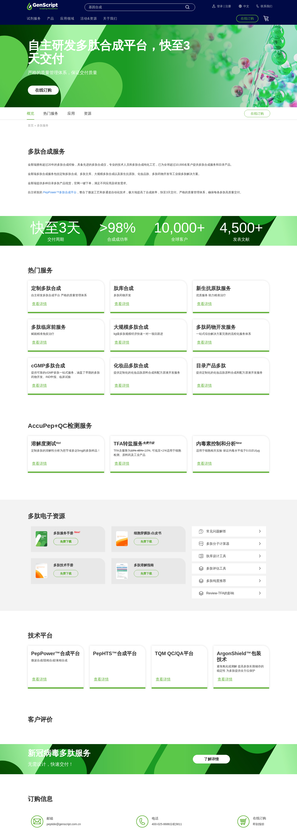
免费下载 (66, 541)
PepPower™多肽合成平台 (60, 192)
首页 (31, 125)
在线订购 (43, 90)
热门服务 (50, 113)
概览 (30, 113)
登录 (217, 6)
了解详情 (211, 759)
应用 (71, 113)
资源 (87, 113)
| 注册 (227, 6)
